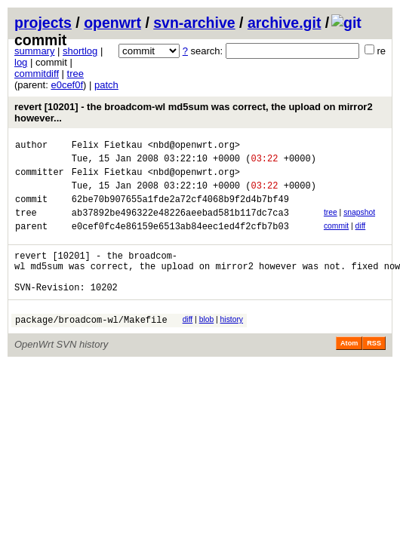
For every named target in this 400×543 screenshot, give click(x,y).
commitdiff (36, 73)
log (20, 62)
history (231, 344)
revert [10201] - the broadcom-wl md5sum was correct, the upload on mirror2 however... (193, 112)
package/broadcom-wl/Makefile (91, 346)
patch (106, 84)
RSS (374, 370)
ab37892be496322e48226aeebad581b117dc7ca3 (180, 225)
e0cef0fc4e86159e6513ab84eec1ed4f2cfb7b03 (180, 241)
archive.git (285, 22)
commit (336, 239)
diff (360, 239)
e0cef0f (67, 84)
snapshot (359, 223)
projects (43, 22)
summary (34, 51)
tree (75, 73)
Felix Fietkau (107, 146)
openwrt (112, 22)
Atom (349, 370)
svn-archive (194, 22)
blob (206, 344)
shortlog (80, 51)
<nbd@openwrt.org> (194, 146)
